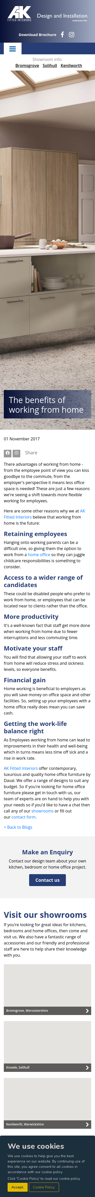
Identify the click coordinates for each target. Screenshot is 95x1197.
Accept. (17, 1187)
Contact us (47, 880)
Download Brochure (37, 34)
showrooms (42, 811)
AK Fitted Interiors (21, 768)
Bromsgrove (27, 65)
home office (39, 554)
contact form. (24, 817)
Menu (13, 48)
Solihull (50, 65)
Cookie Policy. (44, 1187)
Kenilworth (71, 65)
